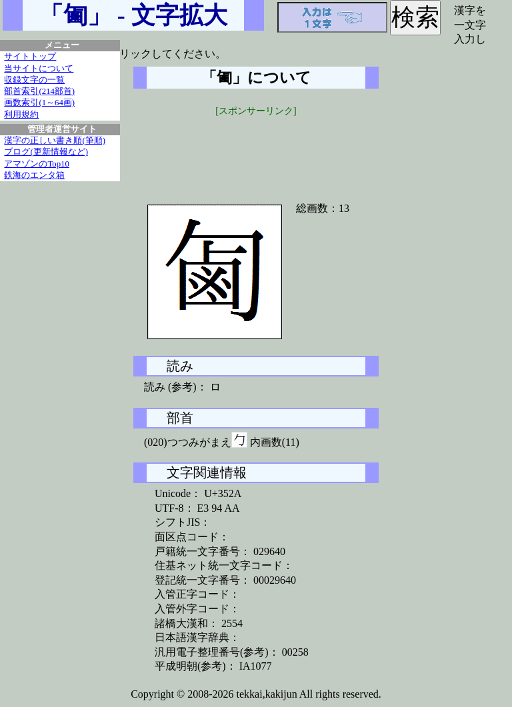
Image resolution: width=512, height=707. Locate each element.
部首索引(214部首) (39, 91)
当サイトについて (38, 68)
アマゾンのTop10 (36, 164)
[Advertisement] (256, 151)
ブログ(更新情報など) (46, 152)
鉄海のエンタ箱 (34, 175)
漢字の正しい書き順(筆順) (54, 140)
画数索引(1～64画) (39, 102)
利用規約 (21, 114)
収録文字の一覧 (34, 80)
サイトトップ (30, 56)
